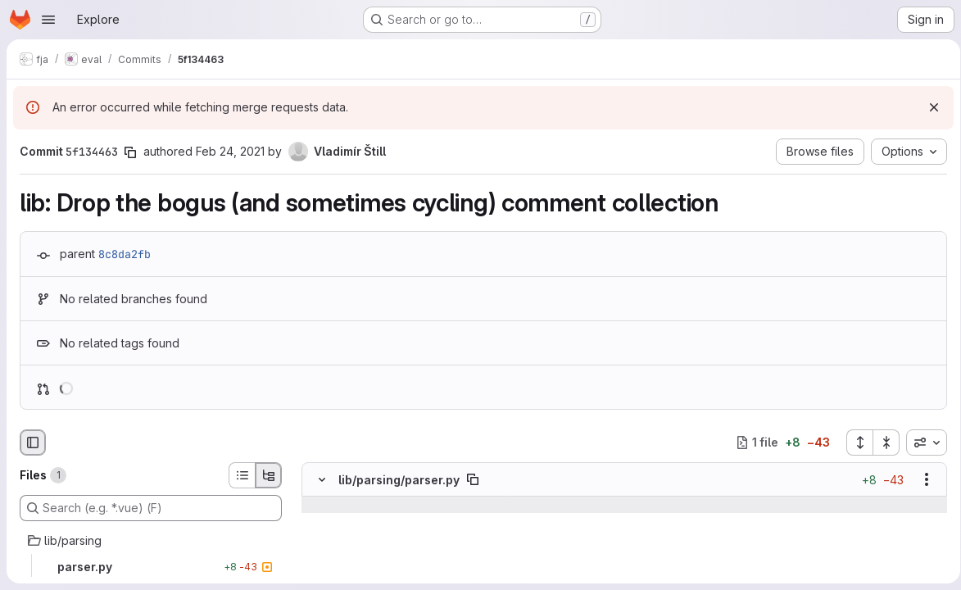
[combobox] (920, 442)
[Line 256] (319, 537)
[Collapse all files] (881, 442)
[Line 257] (319, 554)
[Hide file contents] (322, 479)
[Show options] (921, 479)
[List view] (242, 475)
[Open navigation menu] (48, 20)
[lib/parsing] (150, 541)
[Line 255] (319, 521)
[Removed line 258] (319, 570)
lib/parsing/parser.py (399, 480)
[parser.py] (150, 567)
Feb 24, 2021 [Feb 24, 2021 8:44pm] (230, 151)
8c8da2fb (124, 254)
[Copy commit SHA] (130, 152)
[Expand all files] (854, 442)
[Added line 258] (640, 570)
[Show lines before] (322, 505)
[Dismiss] (928, 107)
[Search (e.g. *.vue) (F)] (151, 508)
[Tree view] (269, 475)
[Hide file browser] (33, 442)
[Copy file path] (473, 479)
